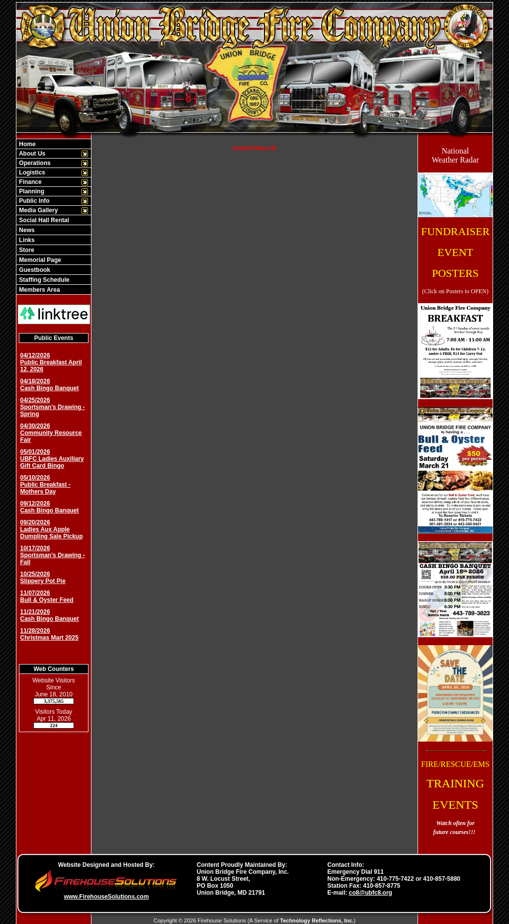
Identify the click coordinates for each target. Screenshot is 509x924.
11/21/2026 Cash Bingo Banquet (49, 615)
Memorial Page (39, 259)
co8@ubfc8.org (370, 892)
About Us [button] (31, 153)
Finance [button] (29, 181)
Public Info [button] (33, 200)
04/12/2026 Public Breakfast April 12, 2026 (51, 362)
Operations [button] (34, 163)
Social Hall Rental (43, 220)
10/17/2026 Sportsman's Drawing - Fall (52, 555)
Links (26, 240)
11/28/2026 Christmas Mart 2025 (49, 634)
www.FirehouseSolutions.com (106, 896)
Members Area (38, 289)
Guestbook (33, 269)
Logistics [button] (31, 172)
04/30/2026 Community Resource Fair (51, 432)
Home (26, 144)
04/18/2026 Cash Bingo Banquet (49, 385)
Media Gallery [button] (37, 210)
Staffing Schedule (43, 279)
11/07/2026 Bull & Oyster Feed (47, 596)
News (26, 230)
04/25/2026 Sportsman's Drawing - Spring (52, 407)
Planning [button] (30, 191)
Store (25, 250)
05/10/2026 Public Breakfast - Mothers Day (45, 484)
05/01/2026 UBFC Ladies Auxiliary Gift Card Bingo (52, 458)
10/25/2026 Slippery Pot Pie (43, 578)
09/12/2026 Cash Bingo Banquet (49, 507)
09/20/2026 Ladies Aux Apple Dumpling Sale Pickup (51, 529)
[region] (53, 216)
